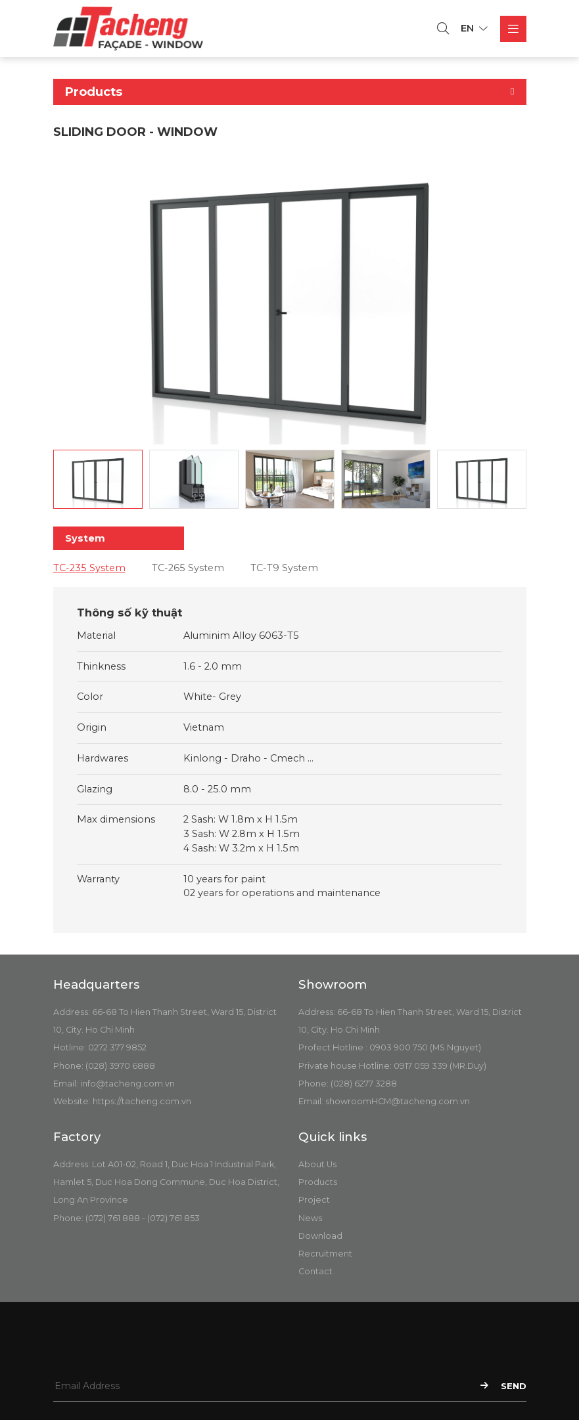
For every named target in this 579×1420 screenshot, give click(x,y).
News (310, 1218)
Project (314, 1200)
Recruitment (325, 1254)
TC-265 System (188, 568)
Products (317, 1182)
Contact (315, 1271)
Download (320, 1236)
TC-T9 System (284, 568)
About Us (317, 1164)
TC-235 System (89, 568)
